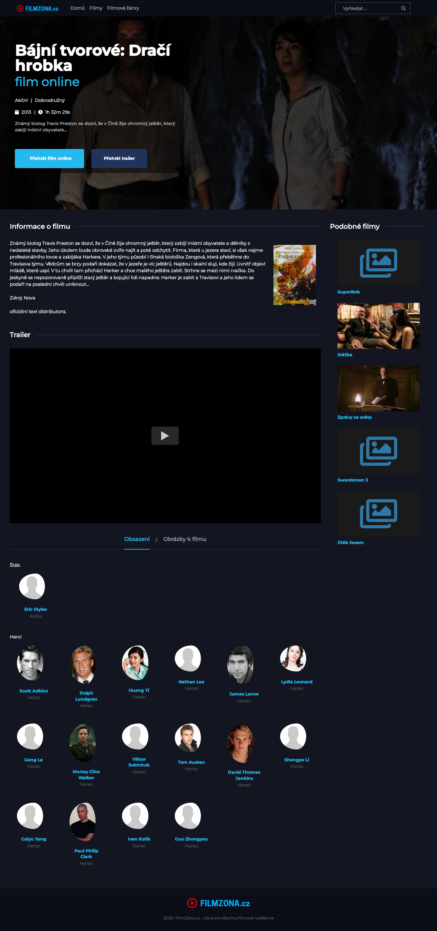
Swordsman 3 (352, 480)
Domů (78, 8)
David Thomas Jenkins (244, 775)
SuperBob (348, 292)
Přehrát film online (49, 158)
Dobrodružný (50, 100)
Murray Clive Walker (86, 774)
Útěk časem (350, 542)
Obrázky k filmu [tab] (184, 539)
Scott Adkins (33, 691)
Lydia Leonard (297, 682)
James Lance (244, 694)
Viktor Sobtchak (139, 762)
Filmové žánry (123, 8)
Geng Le (33, 760)
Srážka (344, 354)
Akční (21, 100)
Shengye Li (296, 760)
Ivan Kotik (139, 839)
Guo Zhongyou (191, 839)
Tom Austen (191, 762)
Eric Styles (35, 609)
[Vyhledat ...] (373, 8)
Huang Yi (139, 690)
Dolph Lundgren (86, 696)
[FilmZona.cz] (37, 8)
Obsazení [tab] (137, 539)
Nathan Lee (191, 682)
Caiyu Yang (33, 839)
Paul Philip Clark (86, 854)
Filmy (96, 8)
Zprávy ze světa (354, 417)
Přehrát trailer (119, 158)
